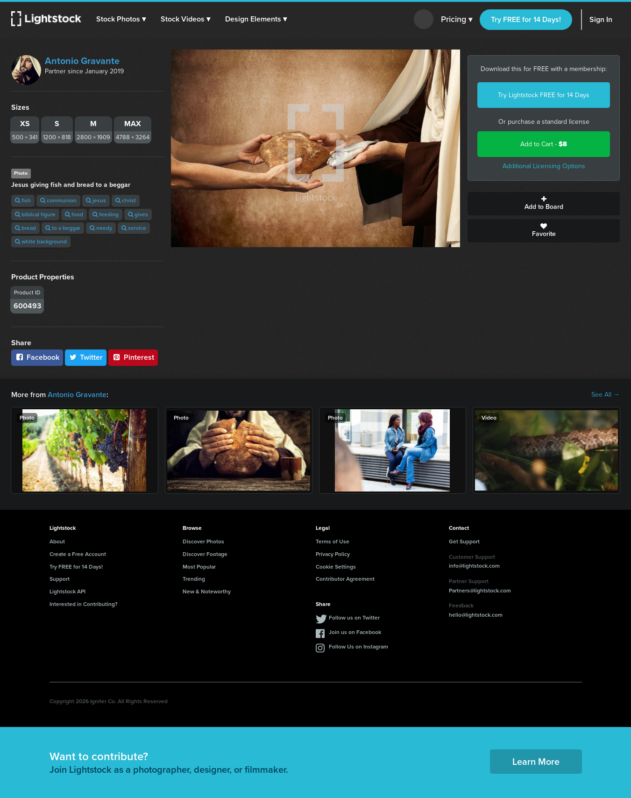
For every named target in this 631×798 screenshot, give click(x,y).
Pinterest (133, 357)
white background (41, 241)
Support (60, 579)
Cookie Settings (336, 567)
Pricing (456, 19)
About (57, 541)
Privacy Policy (333, 554)
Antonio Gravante (82, 61)
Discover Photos (203, 541)
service (133, 228)
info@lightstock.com (474, 566)
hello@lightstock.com (476, 615)
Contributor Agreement (345, 579)
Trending (194, 579)
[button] (121, 19)
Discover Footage (205, 554)
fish (23, 200)
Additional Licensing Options (544, 166)
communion (58, 200)
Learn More (536, 762)
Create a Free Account (78, 554)
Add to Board (544, 204)
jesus (96, 200)
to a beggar (62, 228)
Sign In (600, 19)
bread (25, 228)
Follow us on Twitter (354, 617)
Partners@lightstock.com (480, 590)
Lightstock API (67, 591)
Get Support (464, 541)
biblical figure (35, 214)
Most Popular (199, 567)
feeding (105, 214)
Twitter (86, 357)
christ (125, 200)
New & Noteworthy (207, 591)
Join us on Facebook (355, 632)
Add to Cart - (543, 144)
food (74, 214)
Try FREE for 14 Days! (526, 19)
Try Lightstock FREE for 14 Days (543, 95)
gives (138, 214)
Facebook (37, 357)
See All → (605, 394)
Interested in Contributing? (84, 604)
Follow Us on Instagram (358, 646)
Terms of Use (332, 541)
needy (101, 228)
